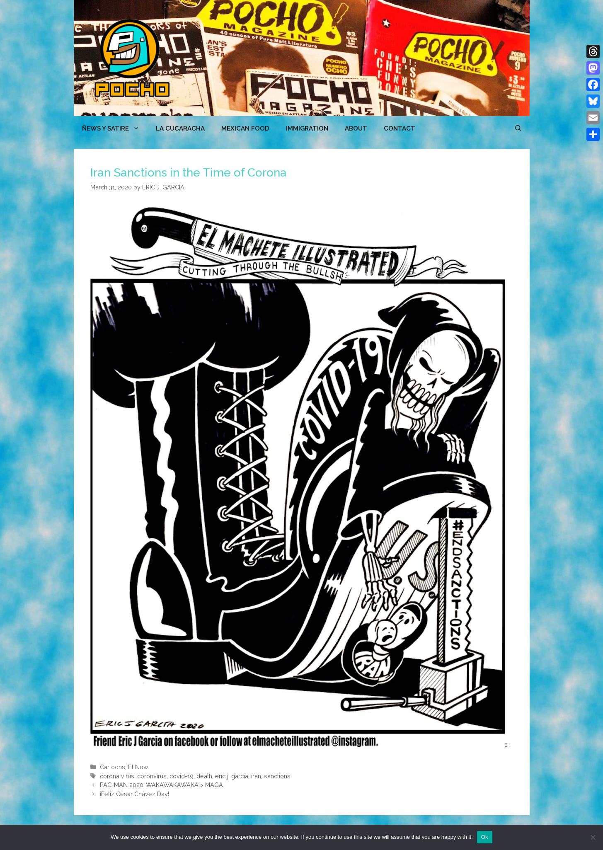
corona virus (117, 776)
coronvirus (152, 776)
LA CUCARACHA (180, 128)
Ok (484, 837)
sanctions (277, 776)
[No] (592, 837)
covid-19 (182, 776)
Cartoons (112, 766)
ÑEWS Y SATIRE (115, 128)
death (204, 776)
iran (256, 776)
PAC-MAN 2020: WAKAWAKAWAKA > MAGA (161, 784)
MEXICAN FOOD (245, 128)
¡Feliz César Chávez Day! (134, 793)
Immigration (307, 128)
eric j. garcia (231, 776)
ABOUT (356, 128)
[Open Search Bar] (518, 128)
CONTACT (399, 128)
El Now (138, 766)
